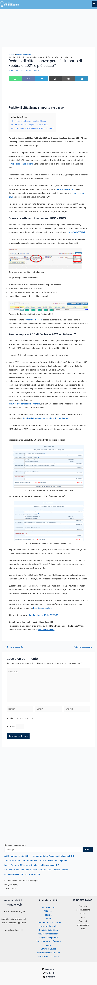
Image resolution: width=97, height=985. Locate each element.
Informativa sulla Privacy (48, 953)
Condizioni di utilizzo (48, 930)
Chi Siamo (48, 911)
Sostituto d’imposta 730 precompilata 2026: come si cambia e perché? (36, 860)
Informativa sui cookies (48, 956)
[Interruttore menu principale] (94, 4)
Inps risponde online (42, 608)
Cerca (88, 849)
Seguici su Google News (49, 934)
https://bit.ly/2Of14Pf (76, 232)
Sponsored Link (48, 907)
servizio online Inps (65, 189)
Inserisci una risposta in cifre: (20, 718)
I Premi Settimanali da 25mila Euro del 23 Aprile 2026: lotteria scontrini (36, 870)
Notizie (48, 915)
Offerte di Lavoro (48, 949)
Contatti (48, 918)
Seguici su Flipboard (48, 937)
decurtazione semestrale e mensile (24, 404)
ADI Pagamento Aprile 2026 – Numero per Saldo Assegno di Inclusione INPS (39, 856)
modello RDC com (34, 320)
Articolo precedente (13, 647)
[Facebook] (48, 969)
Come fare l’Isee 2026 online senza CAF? (22, 874)
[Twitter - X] (48, 973)
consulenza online (46, 629)
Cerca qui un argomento (15, 845)
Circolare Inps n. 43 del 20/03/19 (43, 615)
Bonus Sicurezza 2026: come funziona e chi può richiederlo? (31, 865)
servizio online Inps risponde (21, 164)
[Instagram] (49, 977)
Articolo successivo (84, 647)
